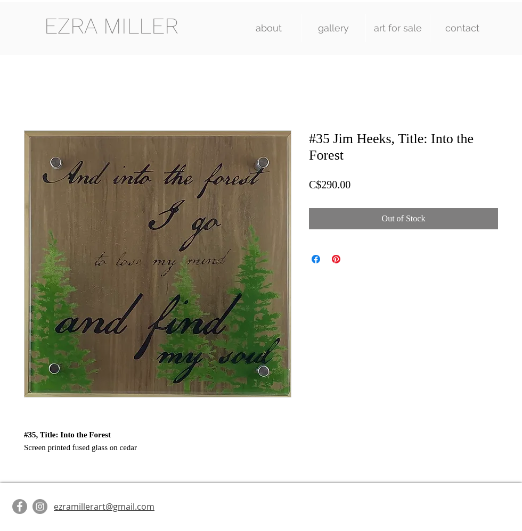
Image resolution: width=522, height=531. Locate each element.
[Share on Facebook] (315, 259)
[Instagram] (39, 506)
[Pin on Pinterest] (336, 259)
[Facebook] (19, 506)
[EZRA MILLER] (111, 26)
